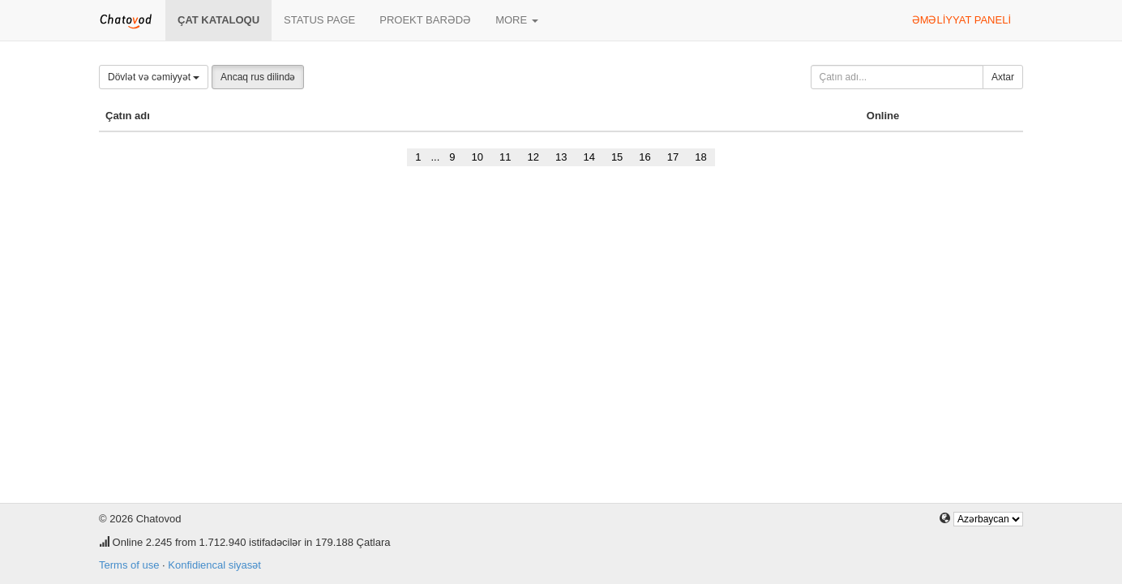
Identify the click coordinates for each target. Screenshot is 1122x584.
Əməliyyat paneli (961, 20)
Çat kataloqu (218, 20)
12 (532, 157)
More (516, 20)
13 (561, 157)
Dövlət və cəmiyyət (153, 77)
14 (588, 157)
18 (700, 157)
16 (644, 157)
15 (617, 157)
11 (505, 157)
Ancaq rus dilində (258, 77)
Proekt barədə (425, 20)
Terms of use (129, 565)
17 (673, 157)
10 (477, 157)
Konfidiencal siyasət (214, 565)
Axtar (1002, 77)
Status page (319, 20)
